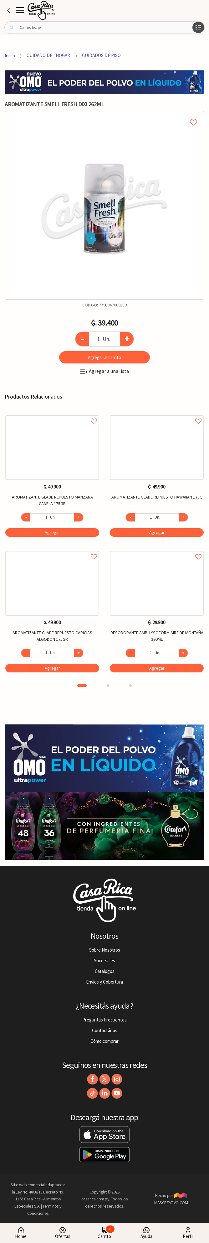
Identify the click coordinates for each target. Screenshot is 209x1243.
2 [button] (108, 685)
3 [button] (130, 685)
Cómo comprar (104, 1041)
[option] (104, 205)
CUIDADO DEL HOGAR (48, 55)
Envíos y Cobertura (104, 982)
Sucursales (104, 961)
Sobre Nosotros (104, 950)
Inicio (10, 55)
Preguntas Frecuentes (104, 1020)
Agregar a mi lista (104, 115)
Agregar (52, 532)
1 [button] (81, 685)
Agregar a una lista (104, 371)
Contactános (104, 1030)
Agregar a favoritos (52, 414)
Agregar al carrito (104, 357)
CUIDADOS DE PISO (101, 55)
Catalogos (105, 971)
